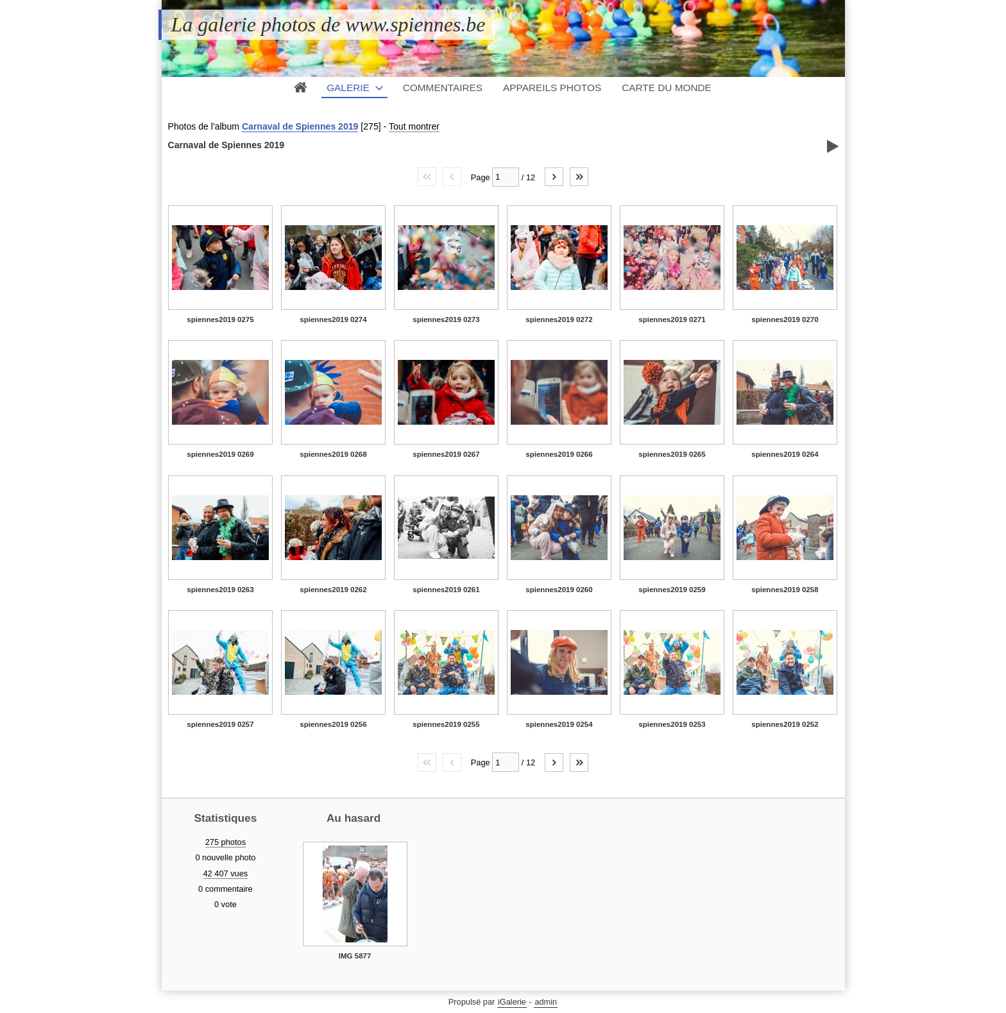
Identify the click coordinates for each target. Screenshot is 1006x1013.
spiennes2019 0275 (220, 319)
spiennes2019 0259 (671, 589)
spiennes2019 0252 (784, 724)
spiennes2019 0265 (671, 454)
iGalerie (512, 1002)
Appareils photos (552, 87)
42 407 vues (225, 873)
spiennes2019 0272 (558, 319)
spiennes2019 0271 (671, 319)
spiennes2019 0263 (220, 589)
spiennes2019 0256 (333, 724)
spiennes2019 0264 (784, 454)
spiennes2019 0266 (558, 454)
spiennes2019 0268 (333, 454)
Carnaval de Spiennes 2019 (300, 126)
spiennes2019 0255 (446, 724)
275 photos (225, 842)
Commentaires (442, 87)
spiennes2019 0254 (558, 724)
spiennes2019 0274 (333, 319)
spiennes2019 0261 (446, 589)
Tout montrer (414, 126)
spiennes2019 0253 (671, 724)
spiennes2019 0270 (784, 319)
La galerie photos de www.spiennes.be (328, 24)
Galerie (348, 87)
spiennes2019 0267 (446, 454)
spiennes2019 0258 (784, 589)
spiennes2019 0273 (446, 319)
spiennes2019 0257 (220, 724)
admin (545, 1002)
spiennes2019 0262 (333, 589)
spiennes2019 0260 (558, 589)
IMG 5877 (355, 956)
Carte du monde (667, 87)
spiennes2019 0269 (220, 454)
